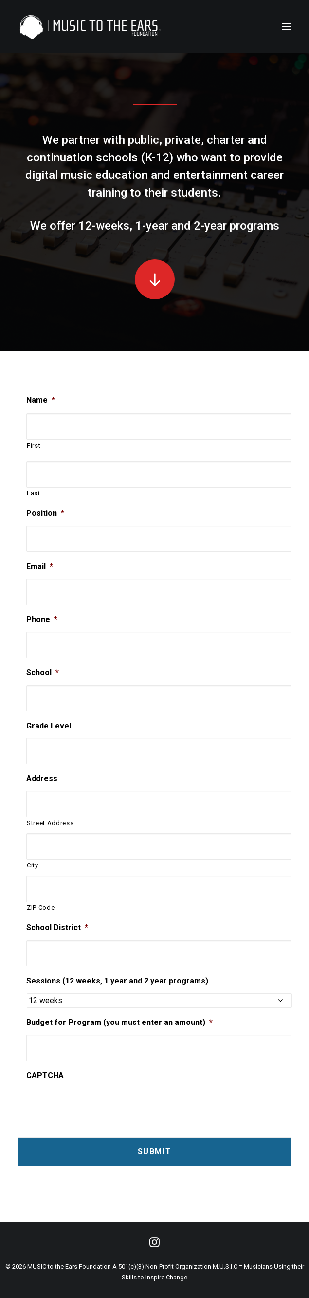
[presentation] (100, 1102)
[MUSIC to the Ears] (91, 26)
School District (57, 927)
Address (41, 778)
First (33, 445)
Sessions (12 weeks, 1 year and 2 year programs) (117, 980)
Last (33, 493)
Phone (41, 619)
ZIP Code (41, 907)
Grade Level (48, 725)
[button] (155, 279)
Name (40, 400)
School (42, 672)
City (32, 865)
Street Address (50, 822)
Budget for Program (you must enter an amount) (119, 1022)
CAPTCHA (45, 1075)
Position (45, 513)
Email (39, 566)
